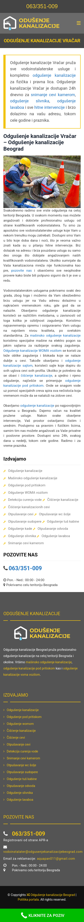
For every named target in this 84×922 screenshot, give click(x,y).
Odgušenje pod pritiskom (26, 485)
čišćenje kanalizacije (36, 376)
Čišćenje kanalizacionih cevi (29, 507)
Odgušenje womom (20, 724)
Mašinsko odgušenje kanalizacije (32, 478)
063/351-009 (42, 6)
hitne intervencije (49, 107)
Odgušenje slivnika (22, 536)
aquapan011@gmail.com (56, 858)
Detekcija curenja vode (25, 500)
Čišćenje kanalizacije (62, 500)
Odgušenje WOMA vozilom (28, 493)
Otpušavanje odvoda (53, 529)
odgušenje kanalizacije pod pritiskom (29, 668)
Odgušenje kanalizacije (25, 471)
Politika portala (28, 899)
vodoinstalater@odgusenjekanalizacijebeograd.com (43, 851)
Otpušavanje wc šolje (55, 514)
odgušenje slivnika (29, 101)
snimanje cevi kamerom (53, 94)
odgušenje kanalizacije (54, 75)
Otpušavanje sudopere (24, 522)
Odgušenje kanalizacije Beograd (52, 895)
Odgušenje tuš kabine (63, 522)
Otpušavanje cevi (20, 514)
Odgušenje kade (20, 529)
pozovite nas (21, 271)
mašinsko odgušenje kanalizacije (55, 336)
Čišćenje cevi (16, 737)
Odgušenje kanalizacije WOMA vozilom (32, 351)
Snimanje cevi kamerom (26, 543)
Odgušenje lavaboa (55, 536)
